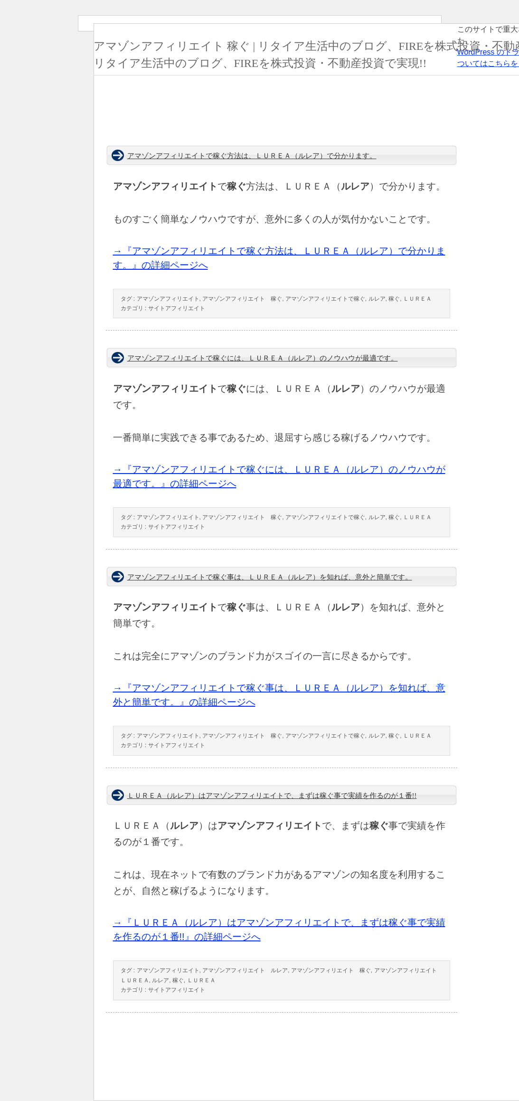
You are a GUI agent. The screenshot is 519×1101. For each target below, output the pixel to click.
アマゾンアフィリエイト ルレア (245, 970)
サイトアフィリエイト (176, 308)
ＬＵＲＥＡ (417, 298)
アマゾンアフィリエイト (168, 298)
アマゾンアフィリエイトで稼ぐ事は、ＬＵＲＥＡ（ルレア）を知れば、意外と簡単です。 (269, 577)
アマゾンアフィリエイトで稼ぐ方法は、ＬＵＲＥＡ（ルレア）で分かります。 (252, 156)
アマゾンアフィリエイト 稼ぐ (242, 298)
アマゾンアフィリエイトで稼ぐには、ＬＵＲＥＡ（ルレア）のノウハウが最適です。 (262, 358)
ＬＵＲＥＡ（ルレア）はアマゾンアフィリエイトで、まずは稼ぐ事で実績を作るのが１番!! (272, 795)
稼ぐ (394, 298)
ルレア (377, 298)
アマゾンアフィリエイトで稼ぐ (325, 298)
